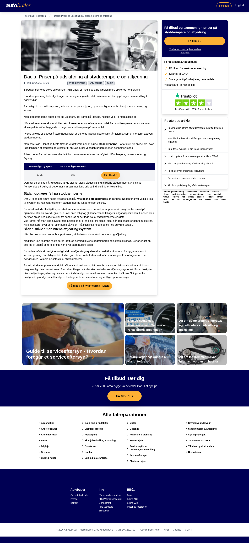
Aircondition (46, 423)
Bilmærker (104, 510)
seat (216, 199)
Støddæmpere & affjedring (201, 429)
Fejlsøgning (89, 434)
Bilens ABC (132, 499)
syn (209, 194)
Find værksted (106, 506)
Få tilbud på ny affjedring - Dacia (89, 285)
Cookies (177, 529)
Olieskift (133, 429)
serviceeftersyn (197, 194)
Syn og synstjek (196, 434)
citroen (220, 197)
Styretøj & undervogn (198, 423)
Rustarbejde (135, 440)
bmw (223, 199)
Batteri (43, 440)
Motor (131, 423)
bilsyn (166, 194)
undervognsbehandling (174, 192)
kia (201, 199)
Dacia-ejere (118, 154)
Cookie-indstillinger (149, 529)
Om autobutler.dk (79, 495)
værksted (204, 192)
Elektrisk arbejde (92, 429)
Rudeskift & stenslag (139, 434)
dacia (110, 83)
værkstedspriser (179, 194)
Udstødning (193, 452)
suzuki (210, 197)
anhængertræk (190, 199)
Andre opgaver (47, 429)
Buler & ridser (47, 458)
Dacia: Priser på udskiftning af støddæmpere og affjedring (86, 76)
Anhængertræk (47, 434)
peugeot (201, 197)
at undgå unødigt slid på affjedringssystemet (70, 251)
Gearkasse (89, 446)
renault (166, 197)
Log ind (239, 5)
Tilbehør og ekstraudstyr (200, 446)
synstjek (218, 194)
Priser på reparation (137, 506)
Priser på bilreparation (35, 16)
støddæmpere (77, 83)
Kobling (87, 452)
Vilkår (166, 529)
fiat (183, 197)
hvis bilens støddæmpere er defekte (98, 198)
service (215, 192)
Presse (74, 499)
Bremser (44, 452)
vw (178, 199)
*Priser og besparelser (110, 495)
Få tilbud (224, 6)
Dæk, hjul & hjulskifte (95, 423)
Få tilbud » (194, 41)
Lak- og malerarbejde (95, 458)
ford (165, 199)
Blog (129, 495)
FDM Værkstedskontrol (110, 499)
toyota (191, 197)
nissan (208, 199)
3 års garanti (105, 503)
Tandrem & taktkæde (198, 440)
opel (172, 199)
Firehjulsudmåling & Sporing (99, 440)
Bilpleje (43, 446)
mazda (166, 202)
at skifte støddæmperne (102, 144)
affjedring (95, 83)
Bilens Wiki (132, 503)
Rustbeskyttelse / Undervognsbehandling (141, 448)
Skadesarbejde (136, 461)
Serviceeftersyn (136, 455)
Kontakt (74, 503)
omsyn (176, 197)
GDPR (188, 529)
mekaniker (192, 192)
